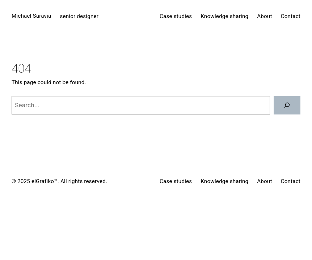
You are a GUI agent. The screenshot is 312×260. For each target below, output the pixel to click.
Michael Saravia (31, 16)
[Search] (287, 105)
